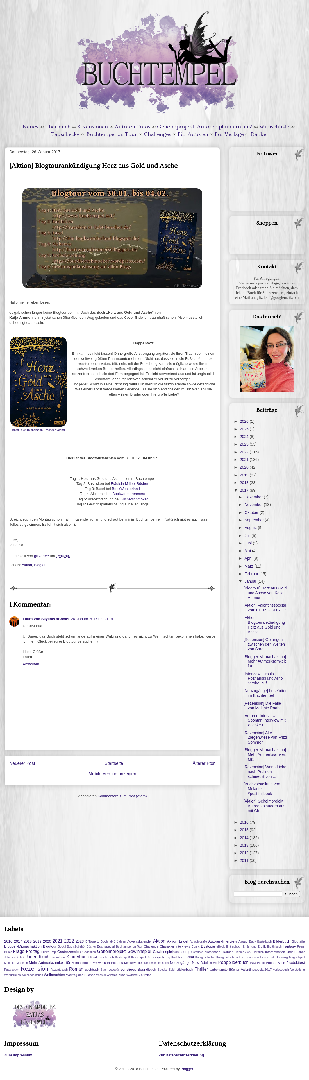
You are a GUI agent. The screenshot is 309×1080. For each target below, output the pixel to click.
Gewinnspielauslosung (171, 952)
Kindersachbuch (102, 957)
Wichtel (101, 975)
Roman (76, 969)
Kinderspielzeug (158, 957)
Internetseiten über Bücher (285, 952)
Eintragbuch (233, 946)
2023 (245, 444)
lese (241, 957)
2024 (245, 436)
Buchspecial (106, 946)
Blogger (187, 1069)
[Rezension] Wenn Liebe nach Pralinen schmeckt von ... (265, 772)
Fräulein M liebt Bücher (129, 484)
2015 (245, 830)
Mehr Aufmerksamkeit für (49, 963)
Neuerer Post (22, 763)
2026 (245, 421)
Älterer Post (204, 763)
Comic (196, 946)
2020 (245, 467)
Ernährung (249, 946)
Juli (247, 535)
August (251, 527)
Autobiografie (198, 941)
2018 (245, 482)
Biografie (298, 941)
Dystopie (208, 946)
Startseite (113, 763)
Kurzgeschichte (205, 957)
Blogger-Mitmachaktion (23, 946)
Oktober (252, 512)
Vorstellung (297, 969)
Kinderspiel (138, 957)
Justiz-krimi (58, 957)
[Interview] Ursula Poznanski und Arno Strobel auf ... (263, 679)
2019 (245, 475)
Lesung (282, 957)
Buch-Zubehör (76, 946)
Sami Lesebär (110, 969)
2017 (245, 490)
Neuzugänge (180, 963)
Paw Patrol (257, 962)
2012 (245, 853)
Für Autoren (193, 134)
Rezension (34, 968)
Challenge (151, 946)
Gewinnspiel (139, 951)
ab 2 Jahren (117, 941)
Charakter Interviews (175, 946)
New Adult (200, 963)
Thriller (201, 969)
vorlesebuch (281, 969)
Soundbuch (147, 969)
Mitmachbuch (81, 962)
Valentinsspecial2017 (256, 969)
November (253, 504)
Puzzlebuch (11, 969)
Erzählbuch (274, 946)
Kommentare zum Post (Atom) (122, 796)
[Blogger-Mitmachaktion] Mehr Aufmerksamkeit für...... (265, 661)
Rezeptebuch (59, 969)
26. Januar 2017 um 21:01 (92, 619)
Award (243, 941)
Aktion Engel (177, 941)
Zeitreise (145, 975)
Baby (252, 941)
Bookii (62, 946)
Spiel (172, 969)
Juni (248, 543)
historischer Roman (219, 952)
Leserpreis (252, 957)
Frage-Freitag (26, 951)
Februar (251, 573)
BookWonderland (125, 489)
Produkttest (295, 963)
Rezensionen (92, 127)
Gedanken (89, 952)
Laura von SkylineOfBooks (46, 619)
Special (162, 969)
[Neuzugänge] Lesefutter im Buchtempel (265, 693)
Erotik (261, 946)
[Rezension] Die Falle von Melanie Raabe (263, 705)
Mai (248, 550)
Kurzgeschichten (227, 957)
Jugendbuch (37, 956)
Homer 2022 (243, 952)
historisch (197, 952)
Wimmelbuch (116, 975)
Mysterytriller (133, 962)
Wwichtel (132, 975)
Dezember (253, 497)
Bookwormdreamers (128, 494)
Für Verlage (229, 134)
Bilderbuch (281, 941)
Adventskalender (139, 941)
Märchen (22, 962)
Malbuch (9, 962)
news (213, 962)
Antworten (31, 664)
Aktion (27, 565)
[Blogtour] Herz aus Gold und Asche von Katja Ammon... (265, 593)
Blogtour (40, 565)
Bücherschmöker (134, 499)
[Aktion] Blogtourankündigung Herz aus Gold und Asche (264, 624)
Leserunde (268, 957)
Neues (30, 127)
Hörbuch (258, 952)
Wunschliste (274, 127)
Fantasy (289, 946)
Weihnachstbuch (32, 975)
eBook (221, 946)
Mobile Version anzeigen (112, 773)
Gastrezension (69, 952)
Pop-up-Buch (275, 962)
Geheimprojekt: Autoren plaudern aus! (205, 127)
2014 (245, 837)
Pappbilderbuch (233, 962)
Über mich (58, 127)
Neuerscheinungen (156, 962)
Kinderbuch (78, 956)
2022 (245, 452)
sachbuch (92, 969)
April (248, 558)
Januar (251, 581)
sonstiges (128, 969)
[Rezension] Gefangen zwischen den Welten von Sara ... (264, 644)
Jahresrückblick (14, 957)
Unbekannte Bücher (224, 969)
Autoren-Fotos (132, 127)
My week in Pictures (108, 962)
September (254, 520)
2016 (245, 822)
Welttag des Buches (80, 975)
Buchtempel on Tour (112, 134)
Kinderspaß (122, 957)
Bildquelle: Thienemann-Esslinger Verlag (38, 429)
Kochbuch (177, 957)
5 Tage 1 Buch (96, 941)
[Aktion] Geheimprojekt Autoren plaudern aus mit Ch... (264, 806)
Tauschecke (65, 134)
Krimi (189, 957)
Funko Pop (48, 952)
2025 (245, 429)
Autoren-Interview (222, 941)
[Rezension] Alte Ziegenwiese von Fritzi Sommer (265, 738)
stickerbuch (184, 969)
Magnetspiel (297, 957)
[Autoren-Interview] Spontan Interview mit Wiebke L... (265, 720)
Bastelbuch (264, 941)
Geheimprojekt (111, 951)
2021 (245, 459)
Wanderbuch (12, 975)
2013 (245, 845)
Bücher (91, 946)
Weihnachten (54, 975)
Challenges (157, 134)
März (249, 566)
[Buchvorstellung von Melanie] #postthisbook (262, 789)
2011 (245, 860)
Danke (258, 134)
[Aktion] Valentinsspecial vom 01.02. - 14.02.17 (265, 607)
